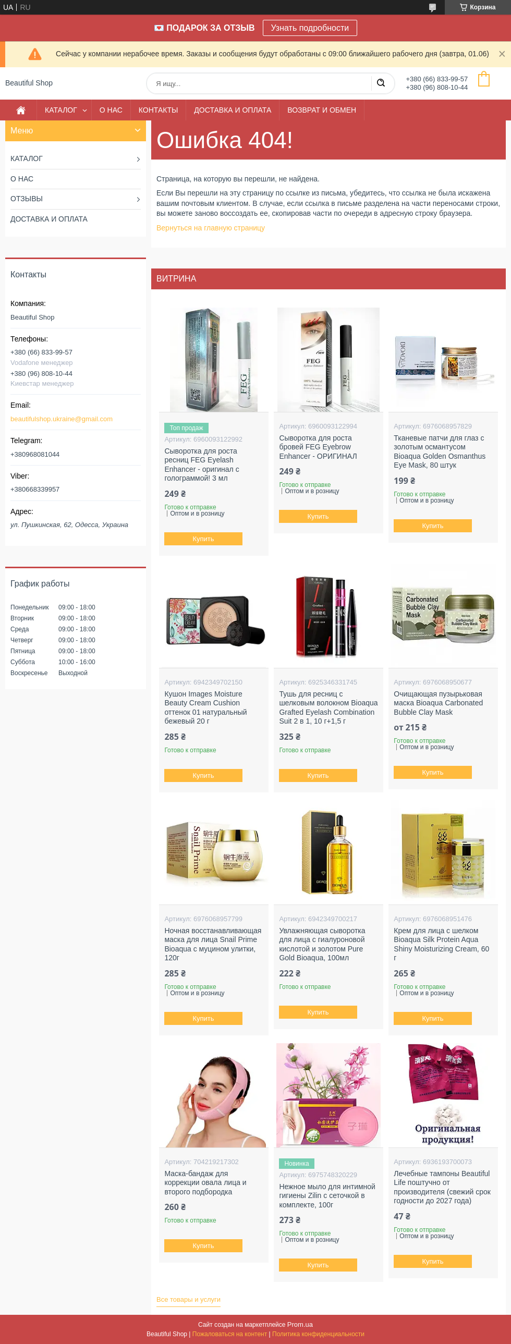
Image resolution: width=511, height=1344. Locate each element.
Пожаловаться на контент (229, 1334)
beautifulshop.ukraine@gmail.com (61, 419)
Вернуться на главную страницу (210, 228)
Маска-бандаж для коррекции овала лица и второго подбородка (205, 1182)
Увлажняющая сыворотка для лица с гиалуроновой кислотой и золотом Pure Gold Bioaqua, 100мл (322, 944)
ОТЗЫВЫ (26, 198)
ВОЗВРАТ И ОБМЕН (321, 110)
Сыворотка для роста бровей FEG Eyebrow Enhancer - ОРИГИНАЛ (318, 447)
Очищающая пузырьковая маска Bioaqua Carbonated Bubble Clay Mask (438, 703)
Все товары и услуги (188, 1299)
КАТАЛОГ (61, 110)
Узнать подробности (310, 27)
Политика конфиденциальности (318, 1334)
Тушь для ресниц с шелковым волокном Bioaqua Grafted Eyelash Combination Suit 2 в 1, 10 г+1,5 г (328, 708)
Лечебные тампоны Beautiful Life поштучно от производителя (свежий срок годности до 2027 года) (442, 1187)
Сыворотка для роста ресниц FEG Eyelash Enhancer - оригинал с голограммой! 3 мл (201, 465)
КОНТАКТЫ (158, 110)
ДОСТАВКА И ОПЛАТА (232, 110)
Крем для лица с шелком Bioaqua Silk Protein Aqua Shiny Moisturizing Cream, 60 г (441, 944)
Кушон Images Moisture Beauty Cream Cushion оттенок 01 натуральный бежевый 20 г (205, 708)
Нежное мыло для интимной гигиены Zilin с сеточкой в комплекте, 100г (327, 1195)
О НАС (111, 110)
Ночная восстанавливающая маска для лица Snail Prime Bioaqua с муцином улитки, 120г (212, 944)
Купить (203, 539)
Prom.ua (300, 1324)
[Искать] (380, 83)
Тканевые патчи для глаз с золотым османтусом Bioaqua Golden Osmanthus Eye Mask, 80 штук (439, 452)
